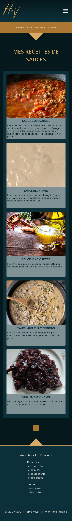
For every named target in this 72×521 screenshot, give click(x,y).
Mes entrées (36, 466)
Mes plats (34, 470)
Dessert (40, 27)
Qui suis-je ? (28, 455)
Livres (32, 484)
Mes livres (35, 488)
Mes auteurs (37, 492)
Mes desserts (36, 473)
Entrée (20, 27)
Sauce (52, 27)
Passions (46, 455)
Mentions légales (56, 511)
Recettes (33, 462)
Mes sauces (35, 477)
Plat (29, 27)
